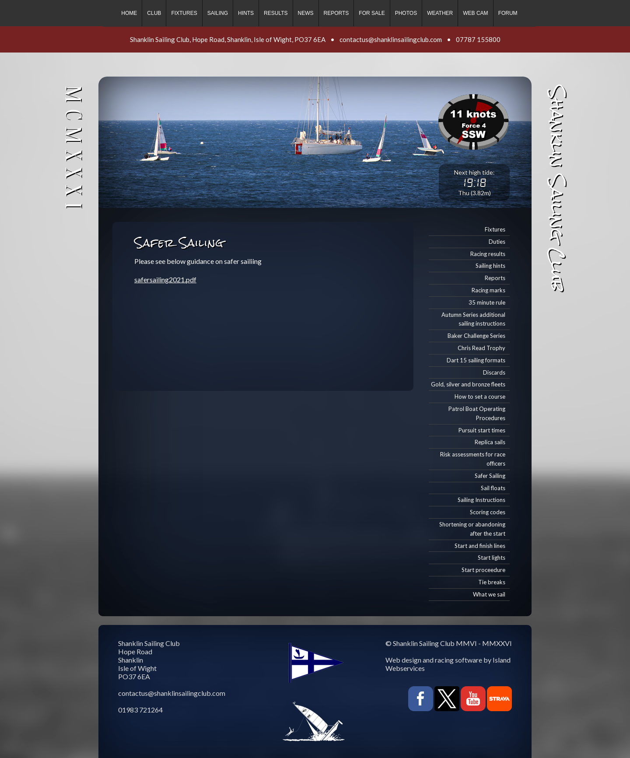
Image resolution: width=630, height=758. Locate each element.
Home (129, 13)
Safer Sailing (490, 475)
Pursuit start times (481, 430)
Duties (497, 241)
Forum (508, 13)
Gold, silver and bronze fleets (468, 384)
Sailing (217, 13)
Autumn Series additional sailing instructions (473, 319)
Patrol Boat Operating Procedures (476, 413)
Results (275, 13)
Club (154, 13)
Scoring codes (487, 512)
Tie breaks (491, 582)
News (306, 13)
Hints (246, 13)
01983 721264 (140, 709)
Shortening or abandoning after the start (472, 529)
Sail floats (493, 487)
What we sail (489, 594)
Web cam (475, 13)
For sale (372, 13)
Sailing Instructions (481, 499)
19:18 (474, 182)
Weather (440, 13)
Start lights (491, 557)
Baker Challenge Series (476, 335)
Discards (494, 372)
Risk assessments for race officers (472, 459)
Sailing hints (490, 265)
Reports (336, 13)
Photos (406, 13)
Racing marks (488, 290)
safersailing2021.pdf (165, 279)
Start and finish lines (480, 545)
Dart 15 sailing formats (476, 360)
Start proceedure (483, 569)
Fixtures (184, 13)
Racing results (487, 253)
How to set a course (480, 396)
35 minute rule (487, 302)
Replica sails (490, 442)
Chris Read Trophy (481, 347)
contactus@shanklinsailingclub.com (391, 39)
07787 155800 (478, 39)
